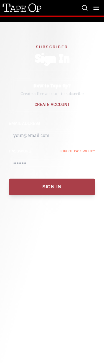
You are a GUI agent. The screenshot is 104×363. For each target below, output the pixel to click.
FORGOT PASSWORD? (77, 151)
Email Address (24, 123)
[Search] (84, 8)
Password (20, 151)
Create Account (52, 104)
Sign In (51, 187)
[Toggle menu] (96, 8)
